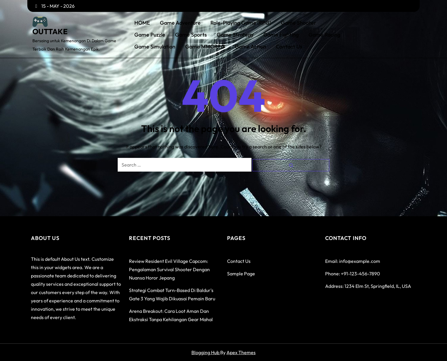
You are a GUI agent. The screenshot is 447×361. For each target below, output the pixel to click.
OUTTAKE (49, 31)
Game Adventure (180, 23)
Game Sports (191, 35)
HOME (142, 23)
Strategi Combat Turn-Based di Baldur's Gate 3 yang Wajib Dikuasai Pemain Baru (172, 294)
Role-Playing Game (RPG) (240, 23)
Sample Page (241, 274)
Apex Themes (241, 352)
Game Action (250, 47)
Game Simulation (154, 47)
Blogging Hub (205, 352)
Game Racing (324, 35)
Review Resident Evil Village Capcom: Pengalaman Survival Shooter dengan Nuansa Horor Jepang (169, 269)
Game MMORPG (205, 47)
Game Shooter (298, 23)
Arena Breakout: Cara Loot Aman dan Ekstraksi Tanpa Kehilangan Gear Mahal (171, 315)
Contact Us (289, 47)
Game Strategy (235, 35)
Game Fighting (281, 35)
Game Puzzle (149, 35)
